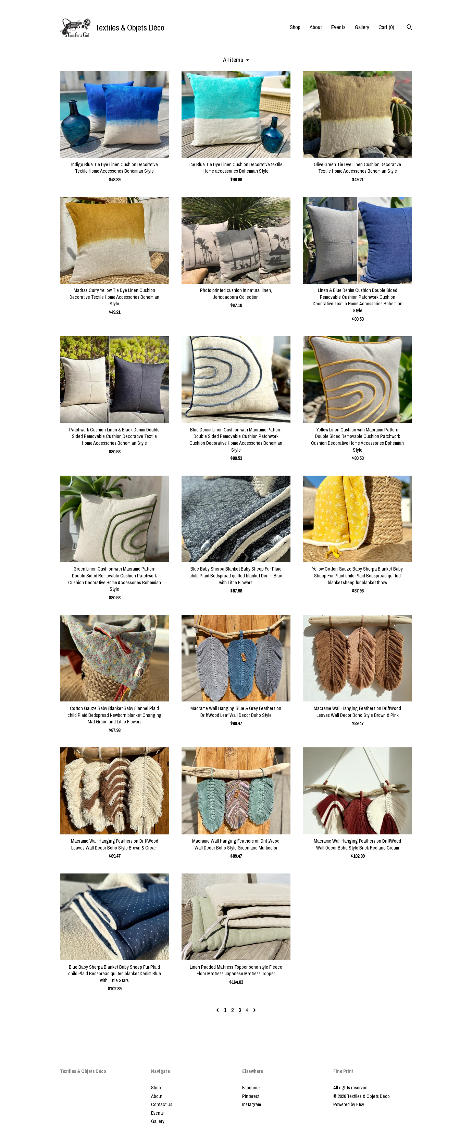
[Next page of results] (254, 1010)
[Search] (409, 28)
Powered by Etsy (348, 1104)
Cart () (386, 27)
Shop (295, 27)
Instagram (251, 1104)
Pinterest (250, 1096)
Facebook (251, 1088)
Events (338, 27)
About (316, 27)
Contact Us (161, 1104)
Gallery (362, 27)
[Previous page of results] (218, 1010)
